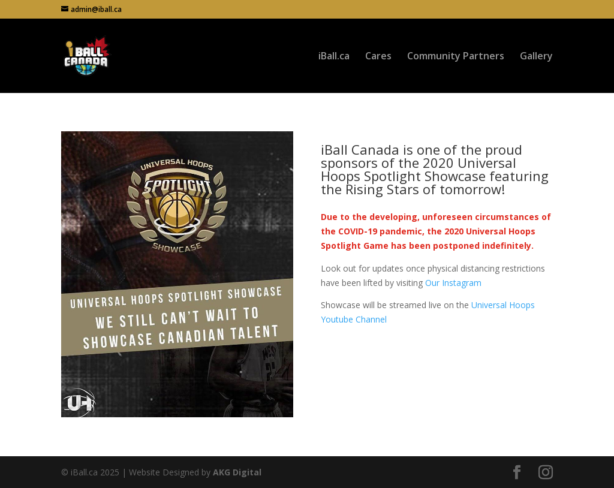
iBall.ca (334, 57)
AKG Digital (237, 472)
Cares (378, 57)
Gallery (536, 57)
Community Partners (455, 57)
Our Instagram (453, 282)
